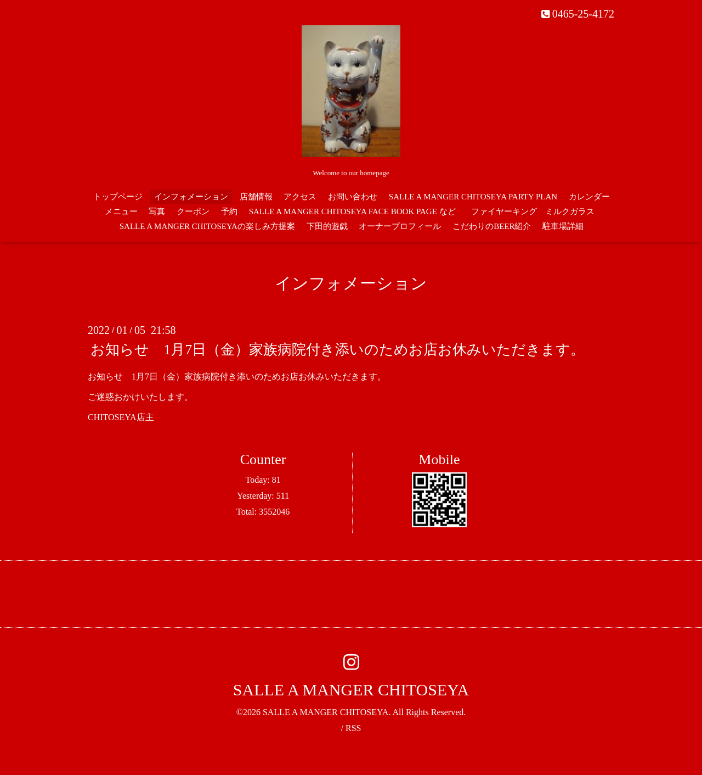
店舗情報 (256, 196)
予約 (229, 211)
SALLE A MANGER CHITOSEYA (351, 690)
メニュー (121, 211)
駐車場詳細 (563, 226)
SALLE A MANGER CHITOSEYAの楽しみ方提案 (207, 226)
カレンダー (589, 196)
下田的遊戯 (327, 226)
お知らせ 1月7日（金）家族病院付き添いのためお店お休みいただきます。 (337, 350)
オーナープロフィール (400, 226)
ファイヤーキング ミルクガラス (537, 211)
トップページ (118, 196)
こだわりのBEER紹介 (491, 226)
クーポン (193, 211)
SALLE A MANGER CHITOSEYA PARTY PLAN (473, 196)
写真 (157, 211)
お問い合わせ (352, 196)
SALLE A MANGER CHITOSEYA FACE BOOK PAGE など (352, 211)
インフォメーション (191, 196)
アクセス (300, 196)
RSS (353, 728)
